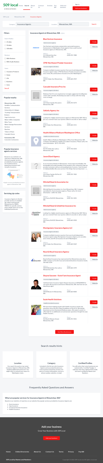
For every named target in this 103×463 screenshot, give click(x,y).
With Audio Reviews (13, 62)
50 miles (9, 45)
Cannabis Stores (10, 134)
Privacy (71, 452)
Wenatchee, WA (19, 17)
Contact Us (41, 6)
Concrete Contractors (12, 140)
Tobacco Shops (9, 132)
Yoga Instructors (10, 117)
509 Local (6, 17)
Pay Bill (55, 6)
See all (7, 88)
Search (27, 5)
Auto (8, 85)
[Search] (93, 24)
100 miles (9, 48)
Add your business (63, 6)
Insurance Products (13, 71)
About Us (33, 6)
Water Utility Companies (12, 120)
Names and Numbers (23, 459)
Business (9, 81)
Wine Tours (8, 122)
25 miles (9, 42)
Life (8, 78)
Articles (50, 5)
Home (21, 5)
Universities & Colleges (12, 110)
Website (94, 47)
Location (54, 24)
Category (12, 24)
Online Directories (22, 452)
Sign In (77, 4)
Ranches (7, 129)
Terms (61, 452)
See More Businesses (64, 332)
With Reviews (11, 58)
